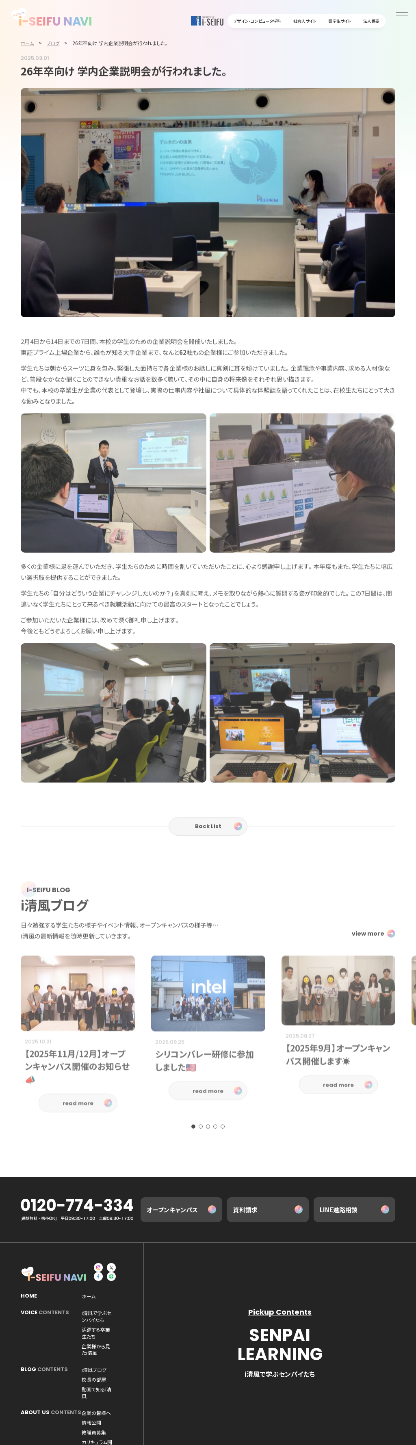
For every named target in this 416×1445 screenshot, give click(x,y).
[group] (78, 1069)
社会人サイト (304, 21)
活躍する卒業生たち (103, 1323)
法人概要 (371, 21)
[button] (193, 1156)
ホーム (88, 1297)
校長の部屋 (127, 1343)
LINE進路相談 (339, 1211)
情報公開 (129, 1370)
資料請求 (245, 1211)
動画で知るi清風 (99, 1353)
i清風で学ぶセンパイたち (107, 1314)
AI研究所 (91, 1389)
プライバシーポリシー (162, 1430)
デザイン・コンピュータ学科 (257, 21)
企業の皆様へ (96, 1370)
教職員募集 (159, 1370)
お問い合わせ (94, 1430)
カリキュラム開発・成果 (105, 1379)
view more (368, 963)
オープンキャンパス (172, 1211)
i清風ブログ (94, 1343)
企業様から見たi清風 (154, 1323)
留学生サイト (339, 21)
